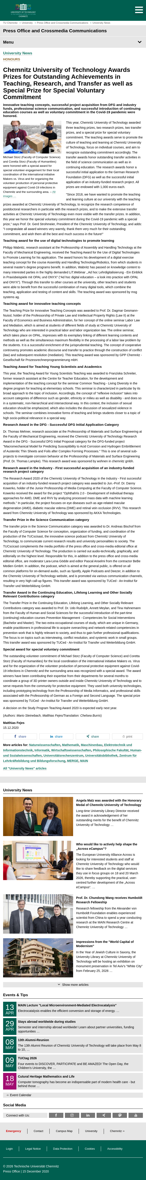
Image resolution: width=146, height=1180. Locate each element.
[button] (134, 10)
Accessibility (115, 1148)
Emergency (13, 1131)
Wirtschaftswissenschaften (71, 750)
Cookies (90, 1148)
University (91, 1131)
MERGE (72, 761)
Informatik (42, 750)
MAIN (84, 761)
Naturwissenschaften (44, 745)
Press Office (11, 1171)
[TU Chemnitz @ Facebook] (56, 1115)
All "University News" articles (25, 768)
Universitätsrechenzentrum (63, 755)
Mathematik (70, 745)
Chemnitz (116, 1131)
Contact (38, 1131)
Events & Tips (15, 995)
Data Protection (62, 1148)
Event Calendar (20, 1095)
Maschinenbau (91, 745)
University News (17, 53)
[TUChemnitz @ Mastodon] (120, 1115)
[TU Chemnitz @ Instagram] (72, 1115)
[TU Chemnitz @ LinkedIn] (88, 1115)
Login (9, 1148)
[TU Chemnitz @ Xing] (104, 1115)
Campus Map (64, 1131)
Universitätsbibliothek (101, 755)
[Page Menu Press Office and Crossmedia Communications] (73, 42)
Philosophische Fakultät (110, 750)
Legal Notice (33, 1148)
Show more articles (75, 984)
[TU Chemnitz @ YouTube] (135, 1115)
